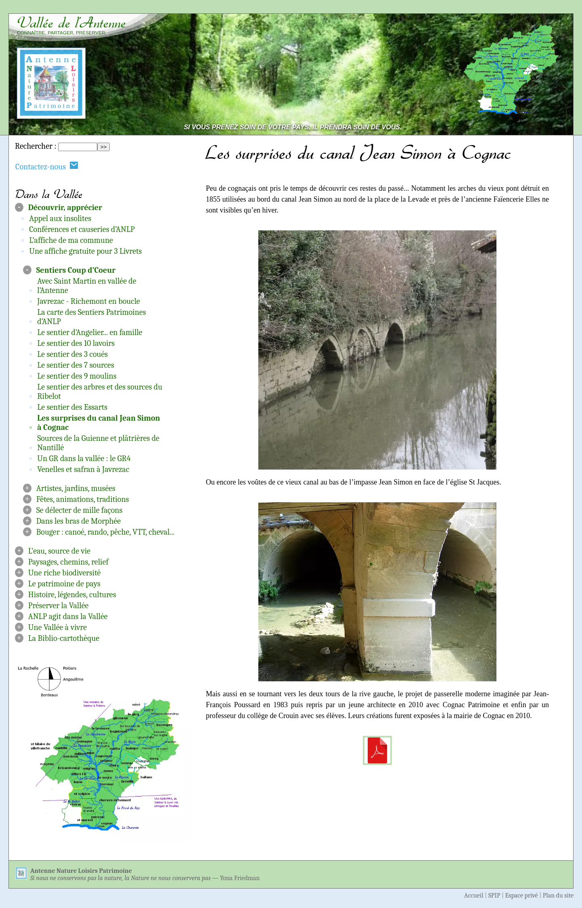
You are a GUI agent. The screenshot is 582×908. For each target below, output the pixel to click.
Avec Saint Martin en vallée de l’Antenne (86, 285)
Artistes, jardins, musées (75, 488)
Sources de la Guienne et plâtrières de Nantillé (98, 443)
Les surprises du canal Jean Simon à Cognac (98, 422)
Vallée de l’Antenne (71, 23)
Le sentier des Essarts (72, 407)
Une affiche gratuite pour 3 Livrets (85, 251)
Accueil (474, 895)
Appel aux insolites (60, 218)
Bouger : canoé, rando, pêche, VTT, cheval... (105, 532)
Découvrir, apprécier (65, 207)
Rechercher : (35, 146)
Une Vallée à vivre (57, 627)
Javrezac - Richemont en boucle (88, 301)
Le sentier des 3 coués (72, 354)
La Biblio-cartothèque (63, 638)
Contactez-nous (46, 166)
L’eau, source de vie (59, 551)
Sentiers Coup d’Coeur (76, 270)
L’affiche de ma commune (71, 240)
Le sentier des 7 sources (75, 365)
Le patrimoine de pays (64, 583)
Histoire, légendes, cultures (72, 594)
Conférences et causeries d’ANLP (81, 229)
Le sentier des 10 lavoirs (76, 343)
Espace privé (521, 895)
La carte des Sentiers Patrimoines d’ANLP (91, 317)
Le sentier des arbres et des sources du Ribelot (99, 391)
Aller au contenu (466, 8)
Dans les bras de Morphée (78, 521)
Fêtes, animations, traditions (82, 499)
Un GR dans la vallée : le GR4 (83, 458)
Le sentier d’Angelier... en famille (89, 332)
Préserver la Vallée (58, 605)
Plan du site (558, 895)
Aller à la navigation (536, 8)
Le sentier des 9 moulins (76, 376)
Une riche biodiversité (64, 572)
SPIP (494, 895)
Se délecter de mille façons (79, 510)
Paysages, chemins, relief (68, 562)
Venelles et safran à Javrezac (83, 469)
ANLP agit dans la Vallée (68, 616)
